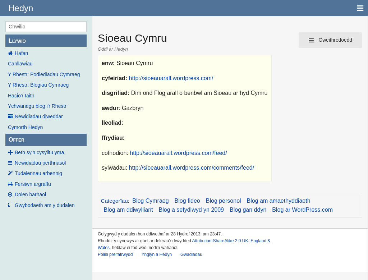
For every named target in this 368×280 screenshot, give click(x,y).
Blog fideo (187, 201)
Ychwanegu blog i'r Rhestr (37, 106)
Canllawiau (20, 63)
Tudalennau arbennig (38, 173)
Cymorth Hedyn (25, 127)
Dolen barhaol (30, 194)
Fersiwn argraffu (33, 184)
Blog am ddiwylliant (128, 210)
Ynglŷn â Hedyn (156, 254)
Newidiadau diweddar (39, 116)
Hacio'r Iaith (21, 95)
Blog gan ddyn (248, 210)
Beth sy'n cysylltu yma (39, 152)
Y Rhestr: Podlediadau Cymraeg (44, 74)
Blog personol (223, 201)
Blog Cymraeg (150, 201)
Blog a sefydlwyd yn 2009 (191, 210)
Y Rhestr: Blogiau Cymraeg (38, 85)
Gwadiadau (191, 254)
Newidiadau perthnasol (40, 163)
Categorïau (114, 201)
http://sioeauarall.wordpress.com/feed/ (178, 153)
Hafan (21, 53)
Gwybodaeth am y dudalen (45, 205)
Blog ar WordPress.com (302, 210)
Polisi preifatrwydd (115, 254)
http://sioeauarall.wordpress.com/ (171, 78)
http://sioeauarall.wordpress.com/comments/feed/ (191, 168)
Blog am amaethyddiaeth (278, 201)
